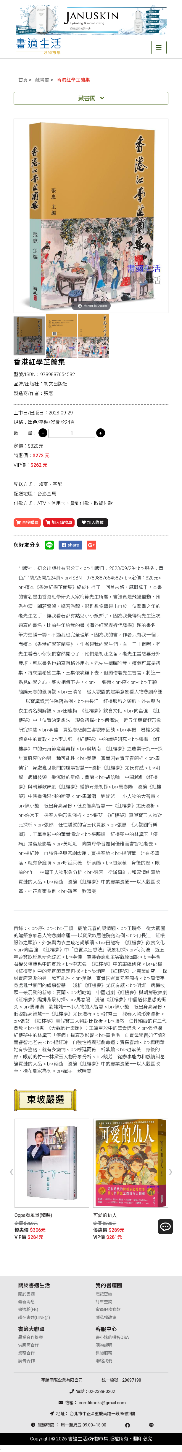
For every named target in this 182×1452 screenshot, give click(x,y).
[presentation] (11, 1170)
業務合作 (26, 1353)
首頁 (23, 80)
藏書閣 (42, 80)
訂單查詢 (104, 1301)
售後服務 (104, 1353)
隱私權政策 (106, 1317)
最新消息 (26, 1301)
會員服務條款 (108, 1309)
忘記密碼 (104, 1294)
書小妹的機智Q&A (112, 1337)
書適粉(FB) (28, 1309)
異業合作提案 (30, 1337)
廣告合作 (26, 1361)
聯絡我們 (104, 1361)
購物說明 (104, 1345)
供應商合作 (28, 1345)
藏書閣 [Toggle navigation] (91, 98)
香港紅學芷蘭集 (73, 80)
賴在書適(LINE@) (34, 1317)
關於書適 (26, 1294)
